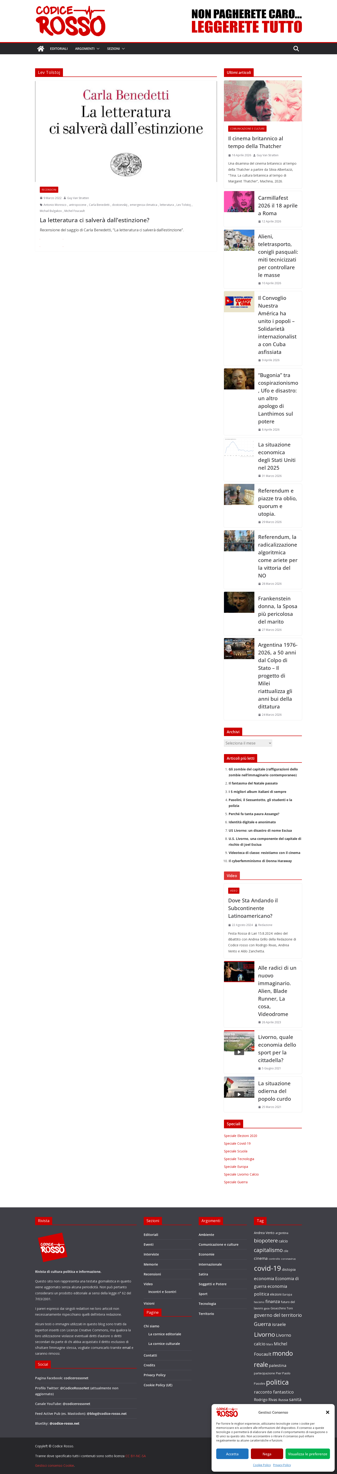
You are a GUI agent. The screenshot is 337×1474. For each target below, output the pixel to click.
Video (234, 890)
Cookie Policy (262, 1465)
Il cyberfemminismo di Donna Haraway (260, 861)
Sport (203, 1294)
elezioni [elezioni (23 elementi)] (276, 1294)
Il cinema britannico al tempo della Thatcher (255, 142)
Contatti (150, 1355)
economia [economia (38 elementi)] (264, 1278)
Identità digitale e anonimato (252, 822)
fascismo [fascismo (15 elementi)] (259, 1302)
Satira (203, 1274)
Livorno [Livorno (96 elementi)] (264, 1334)
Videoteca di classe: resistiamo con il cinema (264, 852)
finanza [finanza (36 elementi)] (272, 1301)
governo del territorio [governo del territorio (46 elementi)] (278, 1315)
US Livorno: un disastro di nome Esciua (260, 830)
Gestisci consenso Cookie (54, 1465)
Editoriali (59, 48)
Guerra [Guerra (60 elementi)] (262, 1324)
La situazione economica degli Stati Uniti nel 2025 (277, 456)
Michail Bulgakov (51, 211)
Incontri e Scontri (162, 1291)
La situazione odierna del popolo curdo (274, 1091)
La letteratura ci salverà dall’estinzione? (94, 220)
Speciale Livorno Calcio (241, 1174)
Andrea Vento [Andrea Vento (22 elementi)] (264, 1233)
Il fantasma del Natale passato (253, 783)
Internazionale (210, 1264)
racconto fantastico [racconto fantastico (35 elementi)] (274, 1392)
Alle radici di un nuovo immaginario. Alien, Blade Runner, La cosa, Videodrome (277, 990)
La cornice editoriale (164, 1334)
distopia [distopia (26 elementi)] (289, 1269)
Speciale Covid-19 (237, 1143)
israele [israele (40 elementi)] (279, 1324)
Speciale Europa (236, 1166)
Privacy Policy (282, 1465)
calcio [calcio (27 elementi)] (283, 1241)
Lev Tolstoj (183, 205)
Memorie (151, 1264)
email (126, 1347)
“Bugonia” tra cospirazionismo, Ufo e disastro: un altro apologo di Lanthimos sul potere (278, 398)
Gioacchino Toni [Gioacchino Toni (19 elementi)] (282, 1308)
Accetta (232, 1454)
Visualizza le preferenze (307, 1454)
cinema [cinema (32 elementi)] (261, 1258)
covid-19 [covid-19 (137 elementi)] (267, 1268)
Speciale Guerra (236, 1182)
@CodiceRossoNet (74, 1388)
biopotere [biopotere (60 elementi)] (266, 1240)
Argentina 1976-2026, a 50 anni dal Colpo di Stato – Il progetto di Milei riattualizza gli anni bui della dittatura (277, 675)
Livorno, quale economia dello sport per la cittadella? (277, 1048)
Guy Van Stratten (78, 198)
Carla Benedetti (99, 205)
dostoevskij (119, 205)
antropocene (77, 205)
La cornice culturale (164, 1343)
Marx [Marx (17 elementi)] (269, 1344)
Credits (149, 1365)
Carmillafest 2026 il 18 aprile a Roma (278, 205)
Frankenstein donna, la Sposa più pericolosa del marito (277, 610)
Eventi (149, 1244)
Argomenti (85, 48)
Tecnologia (207, 1303)
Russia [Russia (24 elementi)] (283, 1399)
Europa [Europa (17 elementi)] (287, 1294)
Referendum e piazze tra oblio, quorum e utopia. (277, 502)
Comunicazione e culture (247, 128)
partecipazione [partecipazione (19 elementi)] (264, 1373)
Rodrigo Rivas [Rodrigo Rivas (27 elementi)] (265, 1399)
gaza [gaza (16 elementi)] (267, 1308)
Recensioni (49, 189)
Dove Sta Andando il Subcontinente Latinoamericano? (253, 908)
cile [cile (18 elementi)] (286, 1251)
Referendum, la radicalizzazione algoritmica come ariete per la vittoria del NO (277, 556)
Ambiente (206, 1234)
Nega (267, 1454)
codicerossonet (76, 1378)
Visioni (149, 1303)
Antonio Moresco (55, 205)
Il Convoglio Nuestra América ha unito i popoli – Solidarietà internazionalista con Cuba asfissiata (277, 324)
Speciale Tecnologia (239, 1159)
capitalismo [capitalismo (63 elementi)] (268, 1250)
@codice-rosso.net (64, 1423)
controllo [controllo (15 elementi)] (274, 1258)
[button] (327, 1412)
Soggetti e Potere (213, 1284)
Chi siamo (151, 1326)
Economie (206, 1254)
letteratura (167, 205)
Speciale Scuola (235, 1151)
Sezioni (113, 48)
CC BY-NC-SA (135, 1456)
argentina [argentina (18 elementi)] (281, 1233)
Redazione (265, 925)
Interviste (151, 1254)
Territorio (206, 1313)
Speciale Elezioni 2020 (240, 1135)
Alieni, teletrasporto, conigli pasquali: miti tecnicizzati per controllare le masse (278, 255)
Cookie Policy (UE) (158, 1385)
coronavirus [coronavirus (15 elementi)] (288, 1258)
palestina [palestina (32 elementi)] (277, 1365)
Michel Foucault (74, 211)
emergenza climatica (143, 205)
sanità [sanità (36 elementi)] (295, 1399)
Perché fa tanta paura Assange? (254, 814)
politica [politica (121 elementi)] (277, 1382)
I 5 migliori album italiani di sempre (257, 791)
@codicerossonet (76, 1403)
